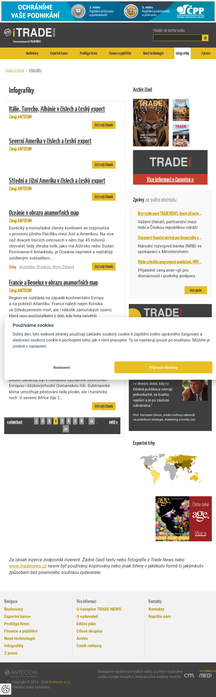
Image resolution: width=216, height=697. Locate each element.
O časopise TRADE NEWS (98, 609)
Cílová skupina (89, 631)
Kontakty (156, 609)
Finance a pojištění (120, 53)
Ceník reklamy (89, 646)
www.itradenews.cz (28, 566)
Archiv (82, 638)
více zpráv (196, 290)
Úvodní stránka (14, 70)
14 (66, 428)
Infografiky (182, 53)
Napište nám (159, 616)
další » (113, 422)
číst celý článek (104, 125)
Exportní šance (59, 53)
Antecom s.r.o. (60, 682)
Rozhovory (32, 53)
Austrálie (27, 267)
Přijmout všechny (163, 367)
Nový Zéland (63, 267)
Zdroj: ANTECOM (62, 112)
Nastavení (61, 367)
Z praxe (205, 53)
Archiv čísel (142, 89)
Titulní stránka (9, 53)
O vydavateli (87, 616)
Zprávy (154, 199)
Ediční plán (86, 624)
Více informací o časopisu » (170, 179)
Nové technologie (153, 53)
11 (91, 420)
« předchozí (14, 422)
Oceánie (44, 267)
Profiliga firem (88, 53)
